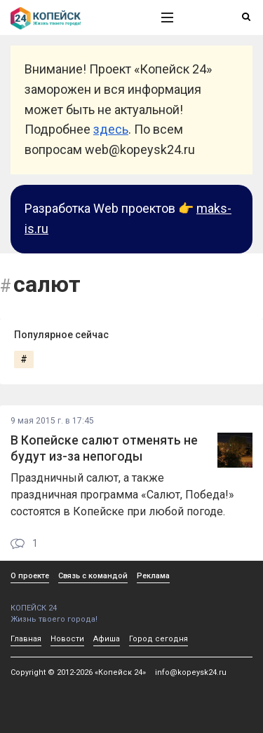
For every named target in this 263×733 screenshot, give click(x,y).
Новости (67, 638)
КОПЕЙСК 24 (71, 603)
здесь (110, 129)
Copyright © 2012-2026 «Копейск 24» (78, 672)
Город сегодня (158, 638)
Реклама (153, 575)
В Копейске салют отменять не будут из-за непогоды (104, 448)
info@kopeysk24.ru (191, 672)
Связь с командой (93, 575)
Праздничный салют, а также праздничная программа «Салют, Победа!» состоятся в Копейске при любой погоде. (122, 494)
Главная (26, 638)
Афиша (106, 638)
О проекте (30, 575)
